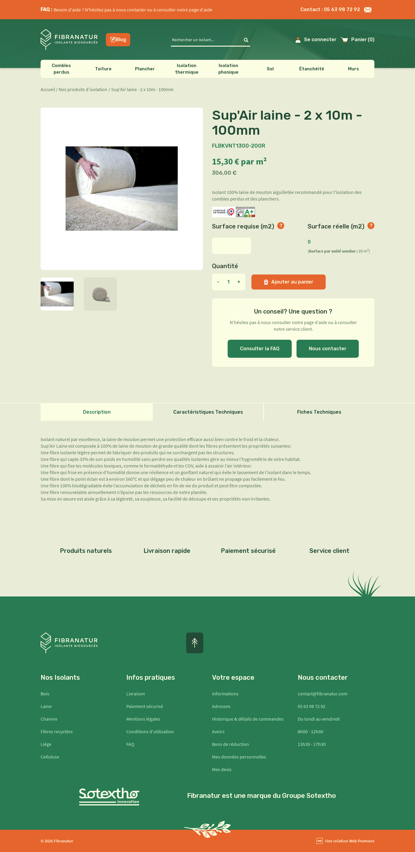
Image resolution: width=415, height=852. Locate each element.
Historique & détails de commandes (248, 719)
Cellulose (50, 757)
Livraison (135, 694)
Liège (46, 744)
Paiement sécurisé (144, 706)
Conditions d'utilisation (150, 731)
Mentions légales (143, 719)
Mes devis (222, 769)
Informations (225, 694)
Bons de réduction (230, 744)
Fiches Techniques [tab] (319, 412)
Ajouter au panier (288, 282)
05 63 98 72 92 (311, 706)
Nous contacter (327, 348)
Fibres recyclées (57, 731)
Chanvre (49, 719)
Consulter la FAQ (259, 348)
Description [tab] (97, 412)
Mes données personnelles (239, 757)
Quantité (225, 266)
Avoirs (218, 731)
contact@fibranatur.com (322, 694)
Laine (46, 706)
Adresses (221, 706)
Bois (45, 694)
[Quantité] (228, 282)
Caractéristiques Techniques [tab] (208, 412)
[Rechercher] (206, 40)
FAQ (130, 744)
